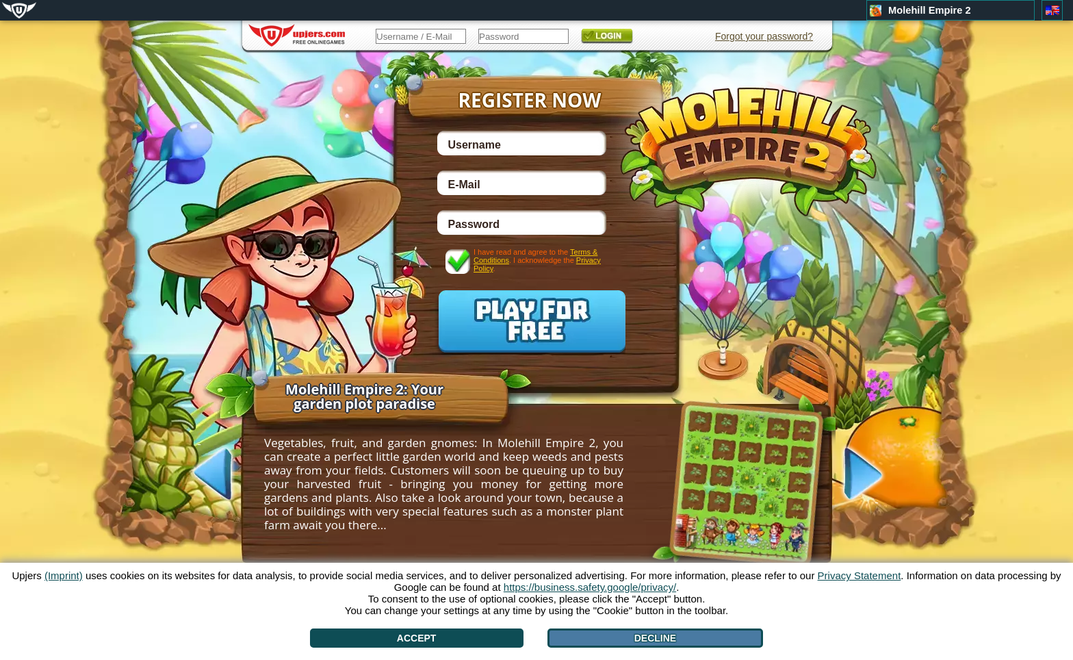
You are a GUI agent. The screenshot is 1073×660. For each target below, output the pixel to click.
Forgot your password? (764, 36)
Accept (417, 638)
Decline (655, 638)
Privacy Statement (859, 575)
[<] (199, 472)
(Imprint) (63, 575)
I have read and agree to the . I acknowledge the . (537, 260)
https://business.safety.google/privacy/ (590, 587)
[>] (876, 475)
